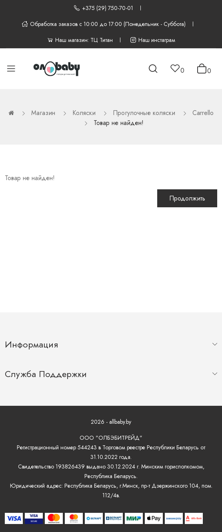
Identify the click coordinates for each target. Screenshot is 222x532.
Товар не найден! (119, 122)
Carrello (203, 112)
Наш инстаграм (152, 40)
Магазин (43, 112)
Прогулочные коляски (144, 112)
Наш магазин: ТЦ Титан (80, 40)
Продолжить (187, 198)
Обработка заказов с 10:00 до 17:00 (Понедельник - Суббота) (104, 24)
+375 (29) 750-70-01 (103, 8)
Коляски (84, 112)
